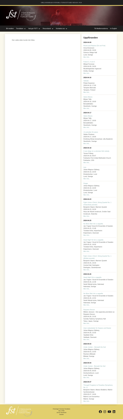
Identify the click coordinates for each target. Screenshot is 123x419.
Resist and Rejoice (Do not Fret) (94, 45)
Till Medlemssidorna (101, 28)
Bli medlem (10, 28)
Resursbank (47, 28)
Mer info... (86, 57)
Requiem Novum (89, 309)
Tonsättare (19, 28)
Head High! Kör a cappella (92, 277)
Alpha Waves (87, 97)
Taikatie (86, 81)
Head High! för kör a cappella (93, 240)
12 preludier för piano (90, 132)
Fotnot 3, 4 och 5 (89, 62)
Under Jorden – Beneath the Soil (94, 347)
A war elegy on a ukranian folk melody (96, 151)
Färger (85, 183)
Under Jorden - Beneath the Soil (94, 366)
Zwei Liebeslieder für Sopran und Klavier (97, 328)
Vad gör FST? (33, 28)
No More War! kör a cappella (93, 224)
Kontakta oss (60, 28)
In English (113, 28)
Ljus (84, 167)
